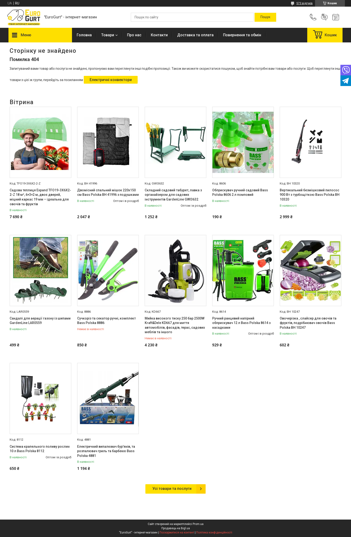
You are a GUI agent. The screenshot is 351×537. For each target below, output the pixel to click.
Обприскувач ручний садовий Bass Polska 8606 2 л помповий (240, 192)
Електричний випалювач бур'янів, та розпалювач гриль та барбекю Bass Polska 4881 (106, 451)
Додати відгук (324, 17)
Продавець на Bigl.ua (175, 528)
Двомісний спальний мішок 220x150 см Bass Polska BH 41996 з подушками (108, 192)
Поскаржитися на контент (177, 532)
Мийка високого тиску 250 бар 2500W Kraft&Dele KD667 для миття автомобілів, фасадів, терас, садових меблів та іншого (175, 325)
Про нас (134, 35)
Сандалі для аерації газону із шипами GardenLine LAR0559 (40, 320)
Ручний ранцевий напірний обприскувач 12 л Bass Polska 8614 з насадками (241, 322)
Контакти (159, 35)
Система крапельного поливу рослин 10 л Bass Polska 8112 (40, 449)
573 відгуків (304, 3)
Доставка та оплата (195, 35)
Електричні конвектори (111, 80)
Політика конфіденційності (214, 532)
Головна (84, 35)
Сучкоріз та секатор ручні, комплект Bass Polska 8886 (106, 320)
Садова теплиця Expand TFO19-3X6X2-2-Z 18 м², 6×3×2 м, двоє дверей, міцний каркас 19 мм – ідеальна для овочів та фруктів (40, 197)
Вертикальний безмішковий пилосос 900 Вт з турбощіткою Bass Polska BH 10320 (309, 194)
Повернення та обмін (242, 35)
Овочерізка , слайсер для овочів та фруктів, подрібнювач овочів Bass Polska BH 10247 (308, 322)
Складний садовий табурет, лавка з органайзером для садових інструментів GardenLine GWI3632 (173, 194)
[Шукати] (265, 17)
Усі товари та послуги (171, 488)
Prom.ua (198, 524)
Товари (107, 35)
